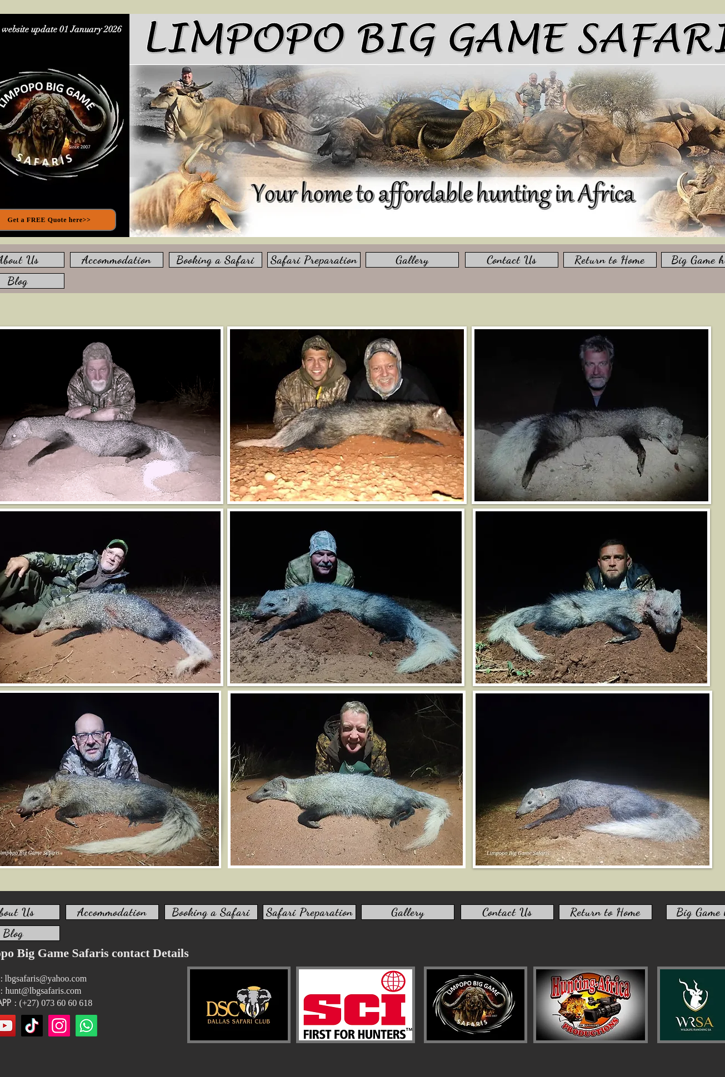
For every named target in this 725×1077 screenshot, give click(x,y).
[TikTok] (32, 1025)
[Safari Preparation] (314, 260)
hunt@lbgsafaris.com (44, 990)
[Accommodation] (116, 260)
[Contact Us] (511, 260)
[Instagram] (59, 1025)
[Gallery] (412, 260)
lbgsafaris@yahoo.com (46, 978)
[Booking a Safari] (215, 260)
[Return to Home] (610, 260)
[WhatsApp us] (86, 1025)
